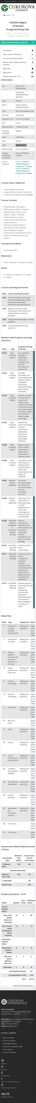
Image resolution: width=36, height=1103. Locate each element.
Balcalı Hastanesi (8, 1038)
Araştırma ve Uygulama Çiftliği (12, 1046)
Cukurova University (10, 1)
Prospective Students (25, 1)
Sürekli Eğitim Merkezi (10, 1044)
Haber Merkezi (8, 1049)
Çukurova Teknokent (9, 1052)
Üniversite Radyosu (9, 1041)
